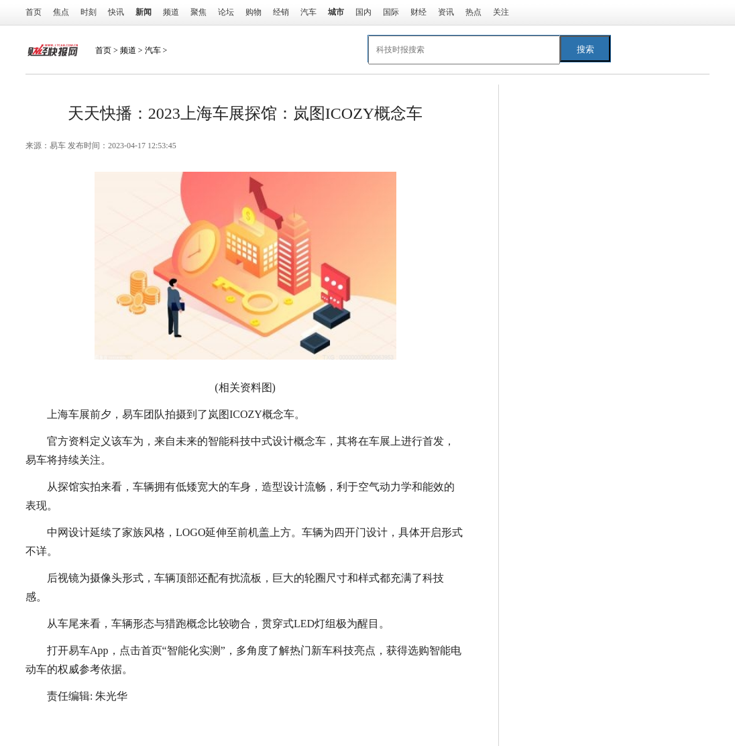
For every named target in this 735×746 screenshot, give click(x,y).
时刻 (88, 12)
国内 (363, 12)
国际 (391, 12)
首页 (33, 12)
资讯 (446, 12)
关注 (501, 12)
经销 (281, 12)
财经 (418, 12)
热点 (473, 12)
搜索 (585, 49)
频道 (171, 12)
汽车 (308, 12)
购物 (253, 12)
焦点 (61, 12)
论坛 (226, 12)
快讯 (116, 12)
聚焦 (198, 12)
